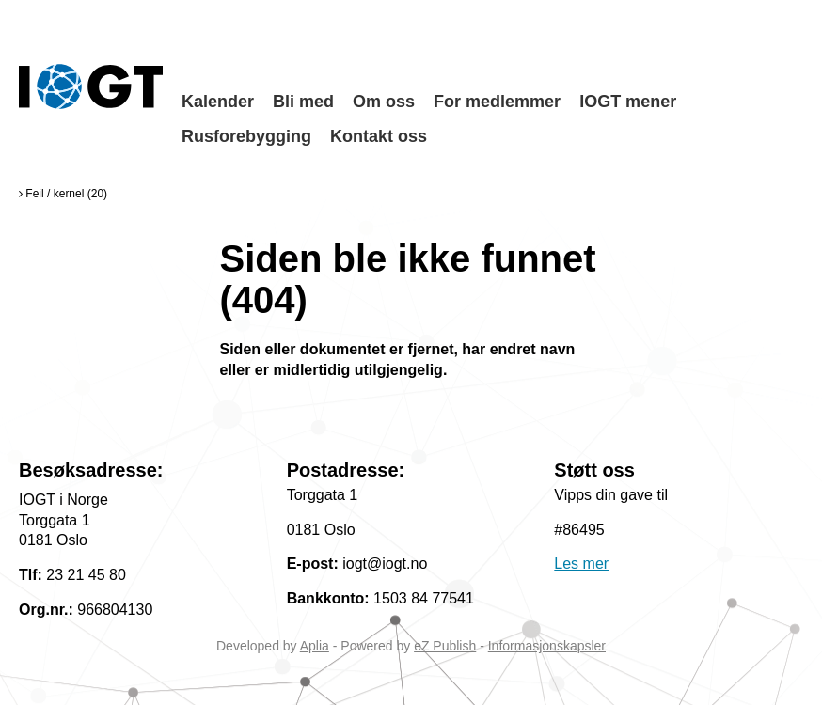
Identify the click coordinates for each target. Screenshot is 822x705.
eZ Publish (445, 645)
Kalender (218, 101)
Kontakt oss (378, 136)
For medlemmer (497, 101)
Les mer (581, 564)
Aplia (314, 645)
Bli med (303, 101)
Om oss (384, 101)
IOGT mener (627, 101)
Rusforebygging (246, 136)
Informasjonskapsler (547, 645)
